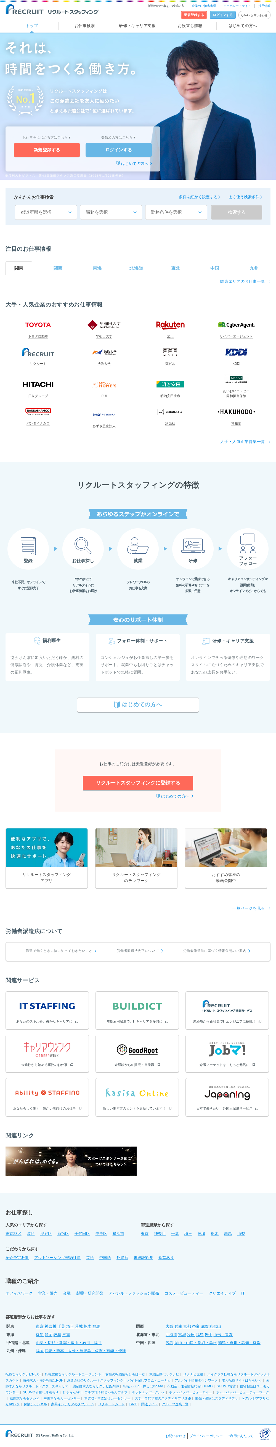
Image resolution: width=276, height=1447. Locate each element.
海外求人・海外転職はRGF (43, 1380)
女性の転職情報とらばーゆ (125, 1374)
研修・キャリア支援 (137, 25)
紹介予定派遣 (17, 1257)
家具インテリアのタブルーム (72, 1404)
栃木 (215, 1233)
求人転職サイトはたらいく (242, 1380)
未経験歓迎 (143, 1257)
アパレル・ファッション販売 (134, 1293)
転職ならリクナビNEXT (23, 1374)
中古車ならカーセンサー (62, 1398)
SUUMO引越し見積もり (41, 1392)
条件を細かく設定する (198, 197)
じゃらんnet (72, 1392)
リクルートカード (111, 1404)
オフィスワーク (19, 1293)
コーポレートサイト (237, 5)
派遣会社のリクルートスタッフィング (95, 1380)
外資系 (122, 1257)
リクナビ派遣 (193, 1374)
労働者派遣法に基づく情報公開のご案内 (214, 951)
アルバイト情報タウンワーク (196, 1380)
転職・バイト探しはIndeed (143, 1386)
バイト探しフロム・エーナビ (149, 1380)
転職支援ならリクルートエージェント (73, 1374)
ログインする (118, 149)
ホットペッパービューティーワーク (242, 1392)
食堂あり (166, 1257)
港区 (31, 1233)
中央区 (101, 1233)
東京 (144, 1233)
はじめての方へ (243, 25)
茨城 (201, 1233)
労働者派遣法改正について (138, 951)
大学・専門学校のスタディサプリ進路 (163, 1398)
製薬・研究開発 (89, 1293)
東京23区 (14, 1233)
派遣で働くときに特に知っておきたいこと (59, 951)
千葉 (175, 1233)
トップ (32, 25)
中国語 (105, 1257)
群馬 (228, 1233)
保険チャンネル (35, 1404)
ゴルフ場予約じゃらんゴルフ (106, 1392)
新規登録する (47, 149)
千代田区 (82, 1233)
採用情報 (264, 5)
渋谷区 (46, 1233)
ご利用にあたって (240, 1436)
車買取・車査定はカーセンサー (107, 1398)
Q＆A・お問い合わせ (254, 15)
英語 (90, 1257)
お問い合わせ (175, 1436)
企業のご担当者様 (204, 5)
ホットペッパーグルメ (148, 1392)
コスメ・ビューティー (183, 1293)
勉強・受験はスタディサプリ (216, 1398)
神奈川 (160, 1233)
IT (243, 1293)
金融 (67, 1293)
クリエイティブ (222, 1293)
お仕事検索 (85, 25)
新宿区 (63, 1233)
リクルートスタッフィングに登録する (138, 783)
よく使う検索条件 (244, 197)
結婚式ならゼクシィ (24, 1398)
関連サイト (149, 1404)
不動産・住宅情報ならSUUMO (190, 1386)
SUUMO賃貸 (226, 1386)
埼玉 (188, 1233)
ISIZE (133, 1404)
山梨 (241, 1233)
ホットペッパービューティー (190, 1392)
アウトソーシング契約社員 (57, 1257)
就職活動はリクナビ (164, 1374)
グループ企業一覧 (175, 1404)
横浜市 (118, 1233)
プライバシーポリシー (206, 1436)
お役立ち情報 (190, 25)
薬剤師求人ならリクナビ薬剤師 (96, 1386)
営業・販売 (47, 1293)
